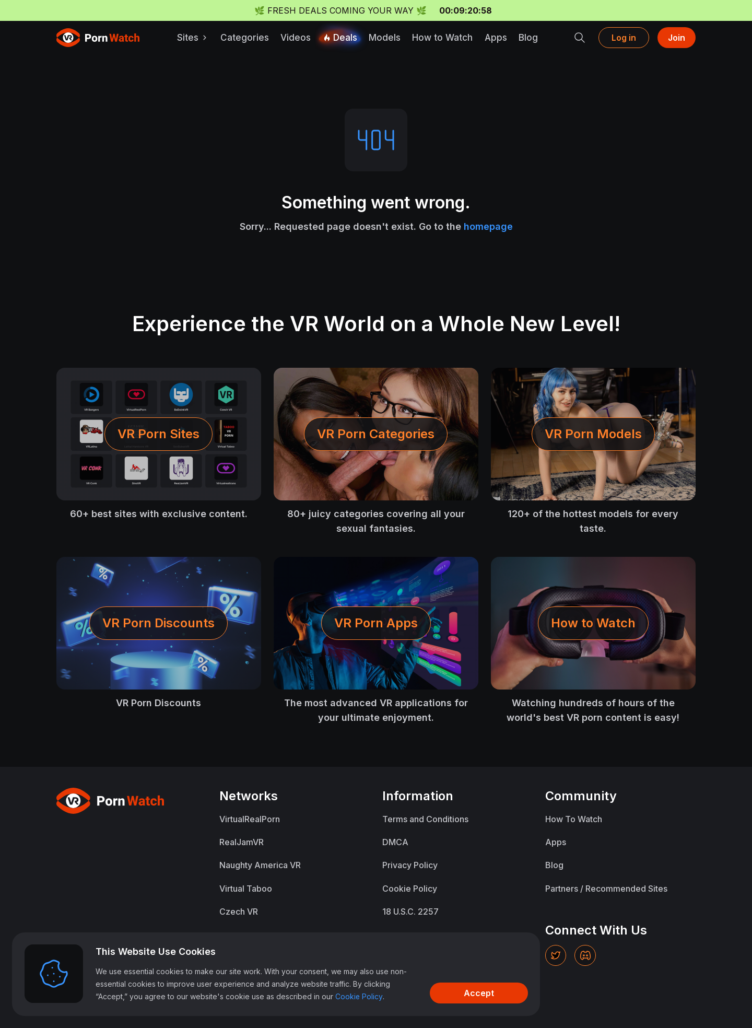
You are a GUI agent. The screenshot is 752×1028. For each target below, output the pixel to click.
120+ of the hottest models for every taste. (593, 521)
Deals (341, 37)
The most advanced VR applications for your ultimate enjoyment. (376, 710)
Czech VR (238, 911)
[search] (579, 37)
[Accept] (468, 992)
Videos (297, 37)
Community (580, 795)
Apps (496, 37)
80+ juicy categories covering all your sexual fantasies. (376, 521)
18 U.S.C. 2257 (410, 911)
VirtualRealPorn (249, 819)
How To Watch (573, 819)
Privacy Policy (410, 865)
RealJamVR (241, 842)
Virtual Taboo (245, 888)
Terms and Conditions (425, 819)
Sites (194, 37)
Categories (246, 37)
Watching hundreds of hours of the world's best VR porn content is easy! (593, 710)
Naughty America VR (260, 865)
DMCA (395, 842)
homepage (488, 226)
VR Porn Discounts (158, 702)
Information (417, 795)
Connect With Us (596, 929)
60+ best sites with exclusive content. (159, 513)
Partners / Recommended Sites (606, 888)
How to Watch (443, 37)
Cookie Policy (409, 888)
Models (386, 37)
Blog (528, 37)
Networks (248, 795)
